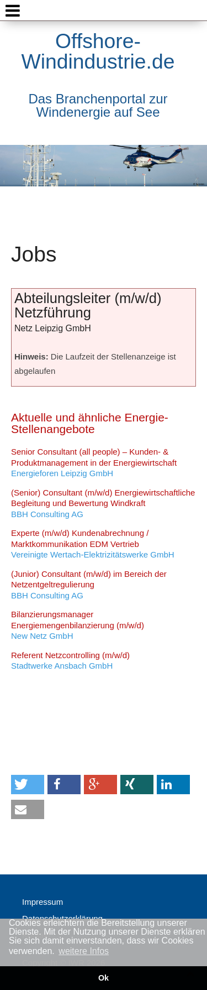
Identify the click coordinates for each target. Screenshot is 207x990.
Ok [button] (103, 977)
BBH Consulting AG (103, 503)
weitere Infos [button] (84, 951)
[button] (27, 784)
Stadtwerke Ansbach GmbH (70, 660)
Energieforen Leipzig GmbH (94, 462)
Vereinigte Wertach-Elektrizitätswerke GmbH (92, 543)
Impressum (42, 901)
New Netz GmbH (77, 624)
